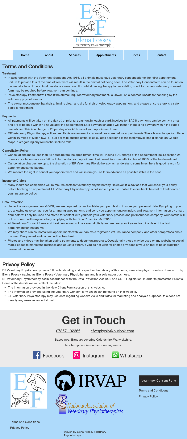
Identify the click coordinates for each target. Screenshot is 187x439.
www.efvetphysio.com (143, 270)
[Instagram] (76, 355)
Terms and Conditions (153, 390)
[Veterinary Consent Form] (159, 380)
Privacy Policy (148, 396)
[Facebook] (36, 355)
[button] (74, 55)
